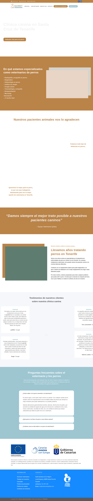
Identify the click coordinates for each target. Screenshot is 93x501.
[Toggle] (21, 393)
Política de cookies (22, 486)
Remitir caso (43, 6)
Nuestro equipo (35, 6)
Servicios (27, 6)
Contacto (50, 6)
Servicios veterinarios (23, 476)
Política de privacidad (23, 484)
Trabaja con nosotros (23, 479)
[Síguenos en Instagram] (81, 1)
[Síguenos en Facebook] (79, 1)
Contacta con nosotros (23, 488)
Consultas (20, 481)
